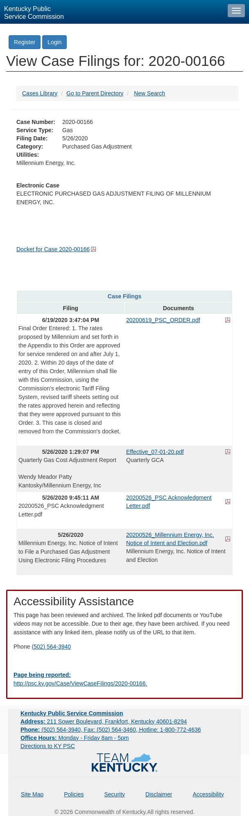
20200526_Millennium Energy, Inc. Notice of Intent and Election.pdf (170, 539)
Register (24, 42)
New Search (149, 93)
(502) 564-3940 (51, 646)
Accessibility (208, 794)
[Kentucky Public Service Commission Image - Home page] (112, 12)
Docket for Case (53, 249)
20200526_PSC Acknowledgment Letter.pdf (169, 501)
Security (114, 794)
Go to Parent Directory (94, 93)
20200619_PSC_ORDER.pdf (163, 320)
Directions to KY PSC (47, 746)
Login (54, 42)
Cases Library (39, 93)
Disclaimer (158, 794)
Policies (74, 794)
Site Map (32, 794)
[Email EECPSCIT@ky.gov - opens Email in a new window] (124, 679)
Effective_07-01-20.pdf (155, 452)
